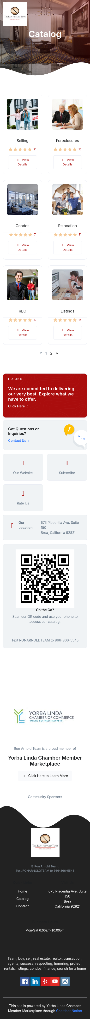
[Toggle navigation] (82, 14)
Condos (23, 226)
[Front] (16, 14)
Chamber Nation (69, 1011)
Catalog (22, 899)
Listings (67, 311)
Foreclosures (67, 140)
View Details (22, 162)
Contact (22, 906)
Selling (23, 140)
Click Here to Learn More (45, 776)
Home (22, 891)
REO (22, 311)
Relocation (67, 226)
